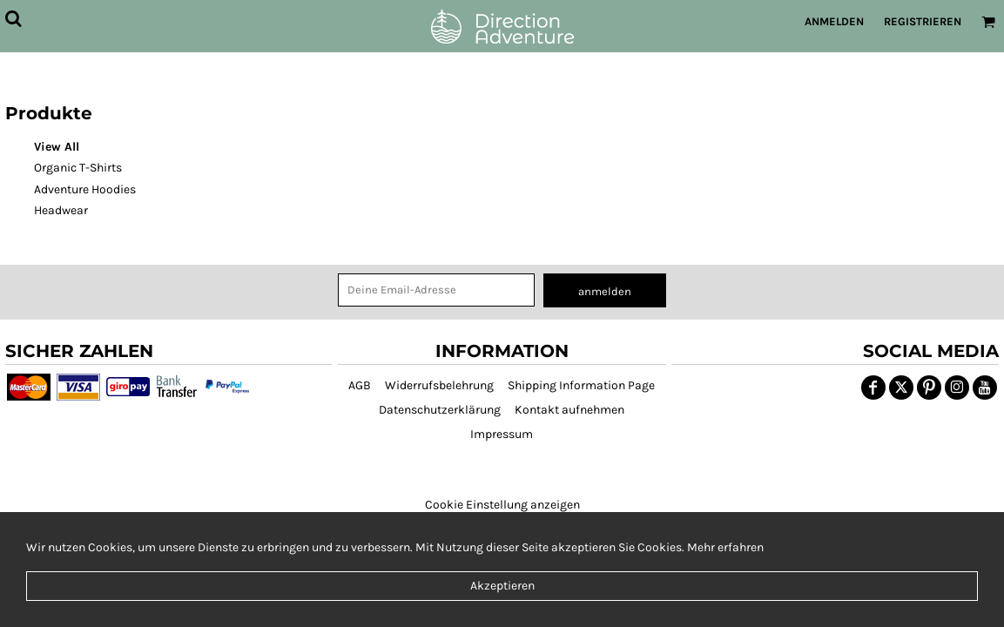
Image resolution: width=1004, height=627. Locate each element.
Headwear (61, 210)
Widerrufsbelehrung (439, 385)
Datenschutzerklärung (440, 409)
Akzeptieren (502, 585)
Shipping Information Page (581, 385)
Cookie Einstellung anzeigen (502, 504)
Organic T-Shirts (78, 167)
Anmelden (834, 21)
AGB (359, 385)
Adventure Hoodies (85, 189)
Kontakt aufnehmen (569, 409)
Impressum (501, 434)
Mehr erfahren (725, 547)
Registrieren (922, 21)
